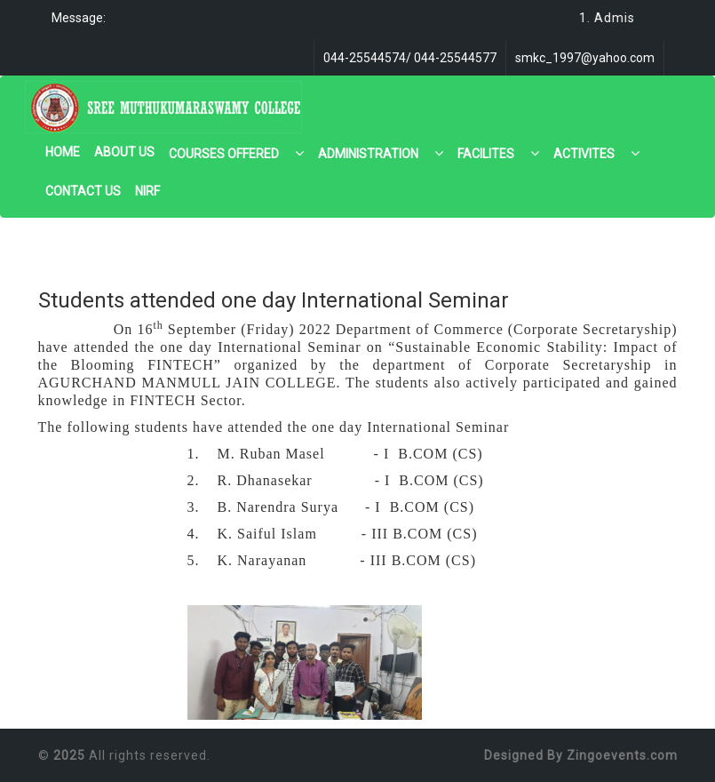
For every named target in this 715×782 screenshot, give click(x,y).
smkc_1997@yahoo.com (585, 58)
